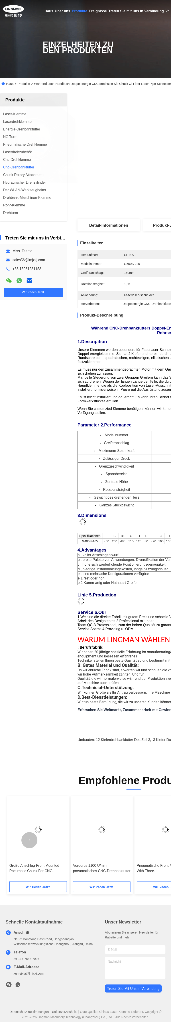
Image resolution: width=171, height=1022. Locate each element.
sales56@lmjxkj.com (28, 260)
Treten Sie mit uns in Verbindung (136, 11)
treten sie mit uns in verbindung (133, 989)
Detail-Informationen (108, 225)
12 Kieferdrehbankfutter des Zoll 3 (123, 740)
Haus (49, 11)
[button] (29, 840)
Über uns (62, 11)
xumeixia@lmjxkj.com (29, 973)
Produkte (79, 11)
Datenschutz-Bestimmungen (29, 1012)
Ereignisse (98, 11)
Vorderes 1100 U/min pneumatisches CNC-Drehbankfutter (101, 868)
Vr (167, 11)
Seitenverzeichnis (64, 1012)
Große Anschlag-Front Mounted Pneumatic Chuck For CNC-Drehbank (34, 869)
